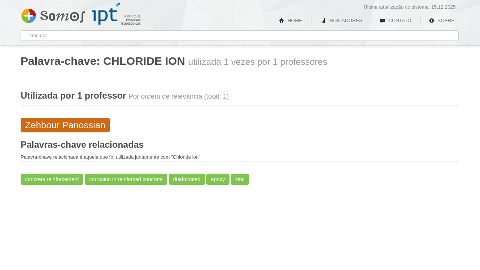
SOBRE (441, 20)
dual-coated (187, 179)
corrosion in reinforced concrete (126, 179)
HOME (290, 20)
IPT (116, 14)
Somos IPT (53, 14)
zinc (239, 179)
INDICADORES (341, 20)
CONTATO (395, 20)
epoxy (218, 179)
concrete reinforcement (52, 179)
